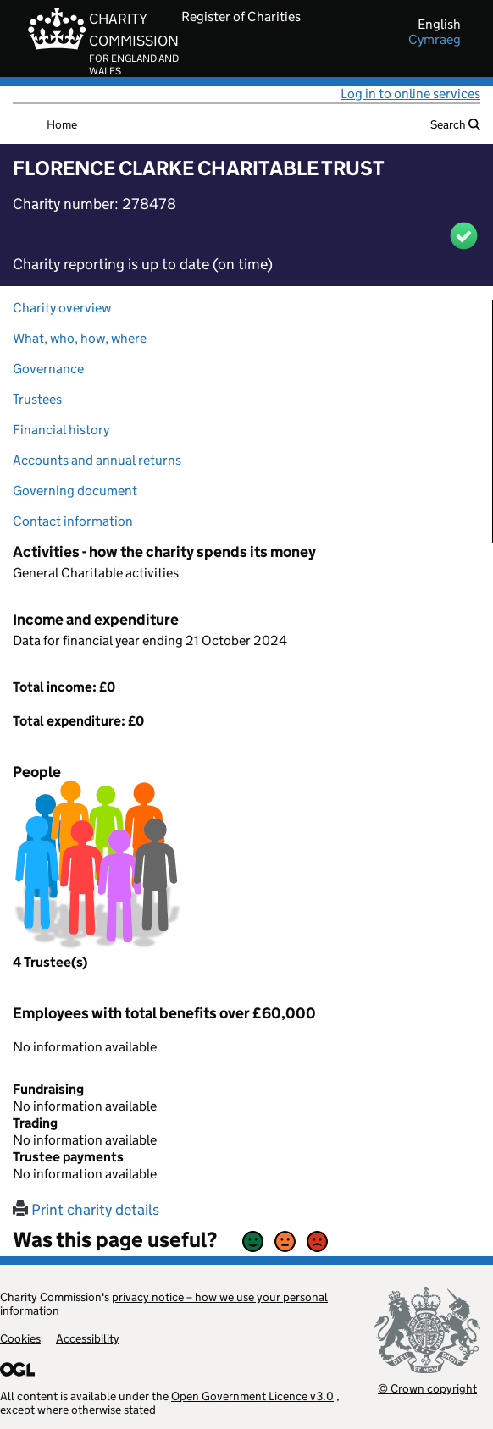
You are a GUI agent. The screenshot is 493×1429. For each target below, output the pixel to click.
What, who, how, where (80, 338)
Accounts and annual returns (97, 460)
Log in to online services (410, 94)
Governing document (75, 491)
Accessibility (87, 1338)
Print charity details (86, 1209)
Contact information (73, 521)
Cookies (20, 1338)
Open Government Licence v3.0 (252, 1396)
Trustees (37, 399)
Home (62, 124)
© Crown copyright (427, 1388)
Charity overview (62, 308)
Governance (48, 369)
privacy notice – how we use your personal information (164, 1303)
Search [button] (455, 124)
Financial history (61, 430)
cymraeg (434, 39)
